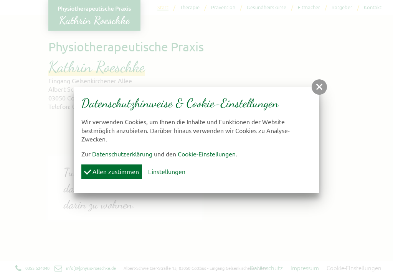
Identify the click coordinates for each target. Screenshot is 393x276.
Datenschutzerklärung (122, 154)
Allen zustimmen (111, 171)
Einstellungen (166, 171)
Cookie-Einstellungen (207, 154)
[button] (319, 87)
